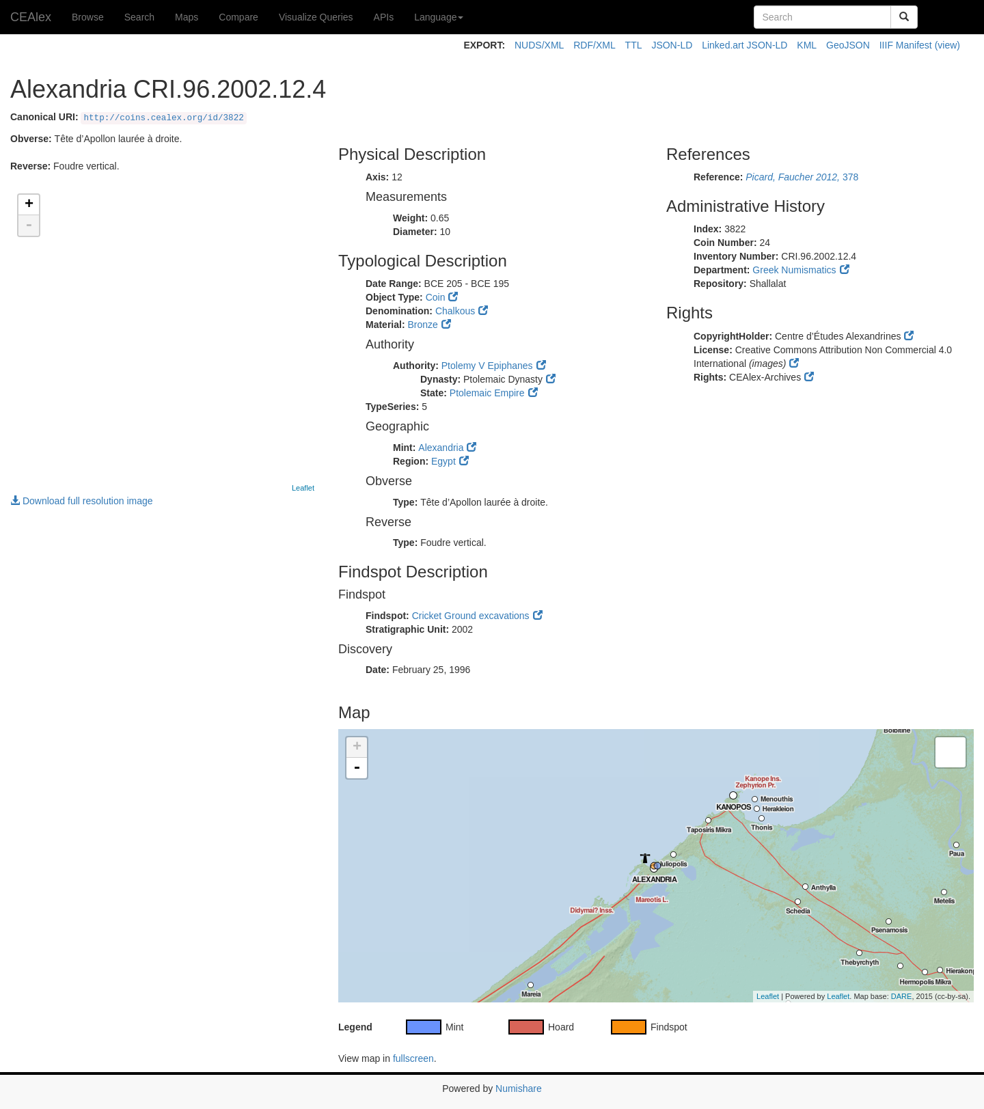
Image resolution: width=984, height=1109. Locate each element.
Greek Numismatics (794, 269)
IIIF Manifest (905, 45)
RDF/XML (594, 45)
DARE (901, 996)
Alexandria (440, 447)
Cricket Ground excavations (471, 615)
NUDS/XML (539, 45)
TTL (633, 45)
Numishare (518, 1088)
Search (139, 17)
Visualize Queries (316, 17)
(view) (947, 45)
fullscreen (413, 1058)
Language (438, 17)
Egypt (443, 461)
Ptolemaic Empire (487, 392)
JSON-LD (671, 45)
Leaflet (303, 488)
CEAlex (30, 17)
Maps (186, 17)
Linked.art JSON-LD (744, 45)
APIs (384, 17)
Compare (238, 17)
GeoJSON (848, 45)
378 (802, 177)
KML (807, 45)
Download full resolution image (81, 500)
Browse (88, 17)
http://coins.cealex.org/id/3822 (163, 118)
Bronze (422, 324)
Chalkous (455, 310)
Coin (436, 297)
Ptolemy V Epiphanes (487, 365)
